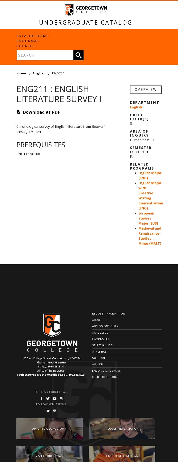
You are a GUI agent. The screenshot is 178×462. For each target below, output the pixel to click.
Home (23, 73)
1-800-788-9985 (56, 362)
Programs (27, 41)
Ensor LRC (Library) (106, 370)
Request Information (108, 313)
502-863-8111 (56, 366)
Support (98, 358)
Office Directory (105, 377)
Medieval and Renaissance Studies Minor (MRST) (149, 236)
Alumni (97, 364)
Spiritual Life (102, 345)
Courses (25, 46)
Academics (100, 332)
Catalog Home (32, 36)
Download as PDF (41, 112)
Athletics (99, 351)
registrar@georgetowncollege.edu (42, 374)
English (41, 73)
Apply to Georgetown (49, 428)
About (97, 320)
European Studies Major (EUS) (148, 218)
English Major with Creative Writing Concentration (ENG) (150, 196)
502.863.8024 (77, 374)
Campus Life (101, 339)
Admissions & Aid (105, 326)
